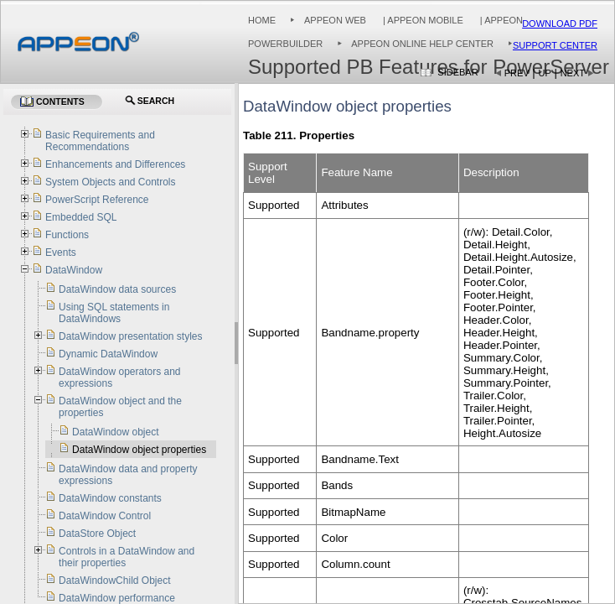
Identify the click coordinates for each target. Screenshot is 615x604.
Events (60, 252)
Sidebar (457, 72)
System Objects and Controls (110, 182)
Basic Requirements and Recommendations (100, 141)
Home (262, 20)
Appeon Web (335, 20)
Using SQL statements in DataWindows (114, 313)
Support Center (555, 45)
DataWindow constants (110, 498)
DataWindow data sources (117, 289)
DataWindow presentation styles (130, 336)
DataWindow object (115, 432)
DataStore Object (97, 533)
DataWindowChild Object (114, 580)
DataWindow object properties (139, 450)
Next (573, 73)
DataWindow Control (105, 516)
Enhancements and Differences (115, 164)
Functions (67, 235)
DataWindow (73, 270)
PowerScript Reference (96, 200)
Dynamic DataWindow (108, 354)
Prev (517, 73)
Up (545, 73)
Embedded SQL (80, 217)
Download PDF (559, 23)
